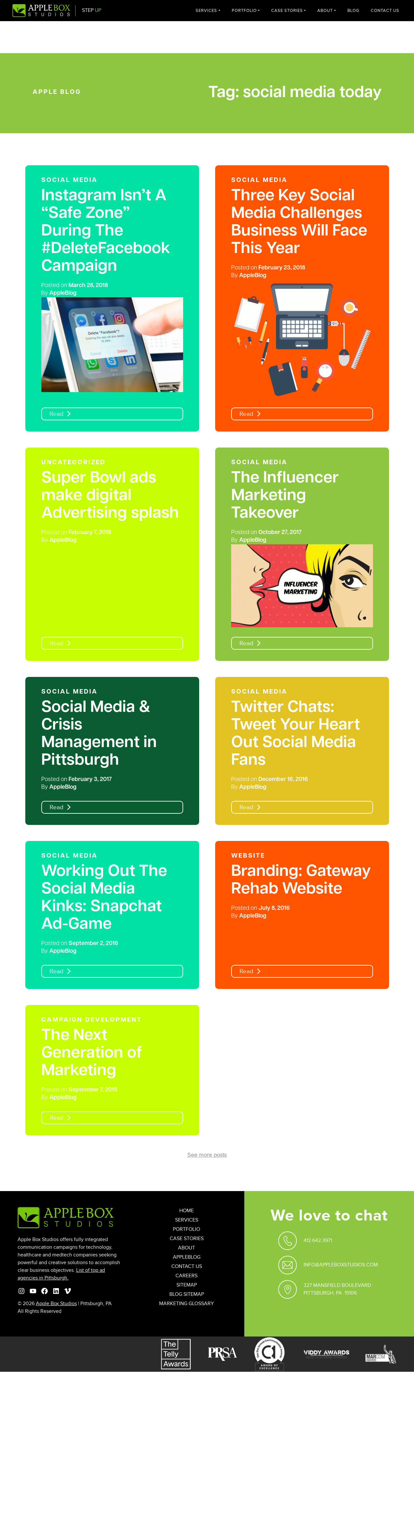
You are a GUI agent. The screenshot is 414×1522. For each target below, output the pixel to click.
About (325, 10)
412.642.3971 (318, 1241)
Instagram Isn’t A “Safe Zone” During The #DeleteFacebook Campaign (105, 231)
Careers (186, 1276)
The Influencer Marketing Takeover (285, 496)
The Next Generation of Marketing (91, 1053)
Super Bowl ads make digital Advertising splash (110, 496)
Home (186, 1211)
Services (206, 10)
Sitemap (186, 1285)
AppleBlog (63, 293)
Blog (353, 10)
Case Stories (287, 10)
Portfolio (244, 10)
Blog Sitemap (186, 1294)
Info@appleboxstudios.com (341, 1265)
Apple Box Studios (56, 1304)
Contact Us (385, 10)
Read (56, 414)
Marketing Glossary (186, 1304)
